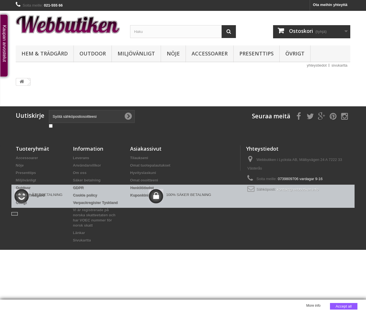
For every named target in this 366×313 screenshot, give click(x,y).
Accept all (344, 306)
